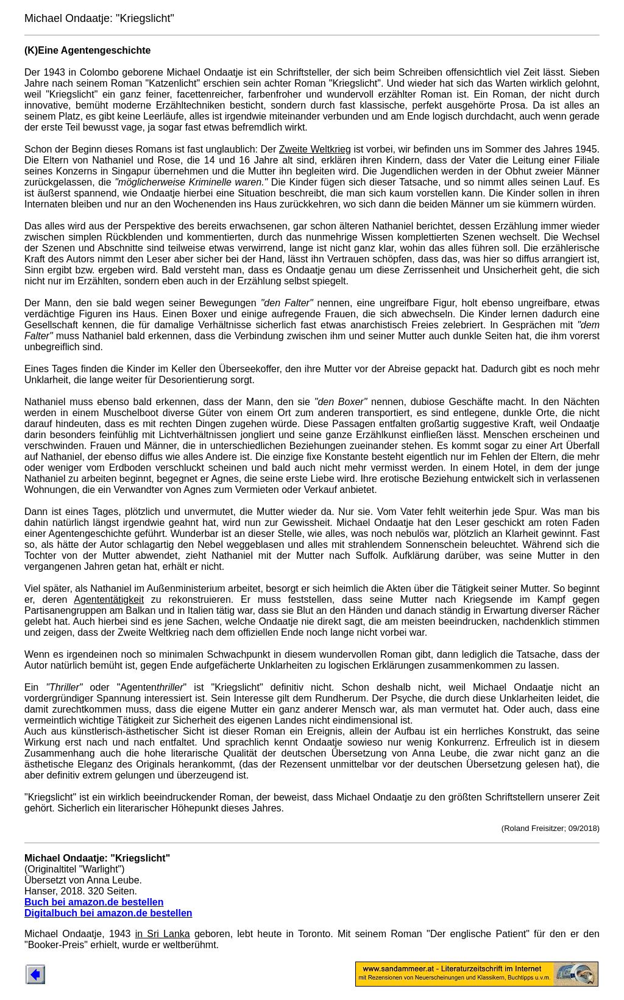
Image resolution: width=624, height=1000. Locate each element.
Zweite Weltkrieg (315, 149)
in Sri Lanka (162, 934)
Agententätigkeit (109, 599)
